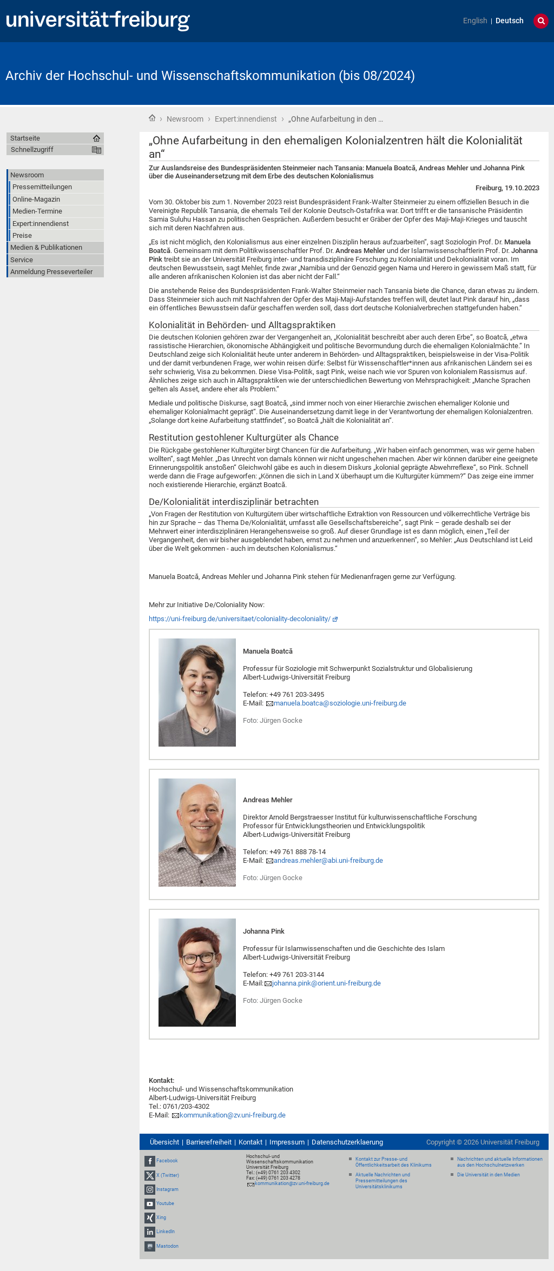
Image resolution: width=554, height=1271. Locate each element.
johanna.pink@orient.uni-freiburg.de (326, 983)
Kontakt (250, 1142)
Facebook (167, 1160)
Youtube (165, 1203)
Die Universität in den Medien (488, 1174)
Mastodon (167, 1246)
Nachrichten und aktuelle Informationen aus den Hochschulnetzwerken (500, 1162)
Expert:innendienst (246, 119)
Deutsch (510, 20)
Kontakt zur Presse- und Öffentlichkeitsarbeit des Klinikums (393, 1162)
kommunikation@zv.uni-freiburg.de (233, 1115)
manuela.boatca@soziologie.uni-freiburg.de (340, 703)
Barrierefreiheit (209, 1142)
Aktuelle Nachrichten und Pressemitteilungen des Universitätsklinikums (382, 1180)
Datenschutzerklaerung (347, 1142)
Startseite (152, 118)
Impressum (287, 1142)
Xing (161, 1217)
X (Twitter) (167, 1175)
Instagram (167, 1189)
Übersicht (164, 1142)
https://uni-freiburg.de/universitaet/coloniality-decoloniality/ (240, 619)
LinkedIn (165, 1232)
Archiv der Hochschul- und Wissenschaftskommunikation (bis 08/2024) (210, 75)
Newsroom (185, 119)
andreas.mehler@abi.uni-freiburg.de (328, 860)
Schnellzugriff (32, 149)
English (475, 20)
